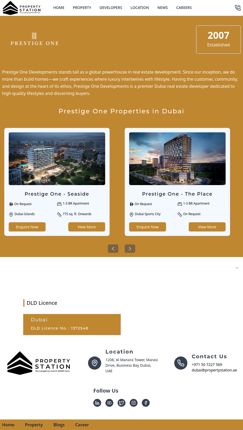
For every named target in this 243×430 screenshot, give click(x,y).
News (162, 7)
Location (139, 7)
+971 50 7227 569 (207, 364)
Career (82, 425)
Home (58, 7)
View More (87, 226)
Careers (184, 7)
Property (82, 7)
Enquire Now (27, 226)
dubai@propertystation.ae (214, 370)
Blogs (59, 425)
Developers (111, 7)
